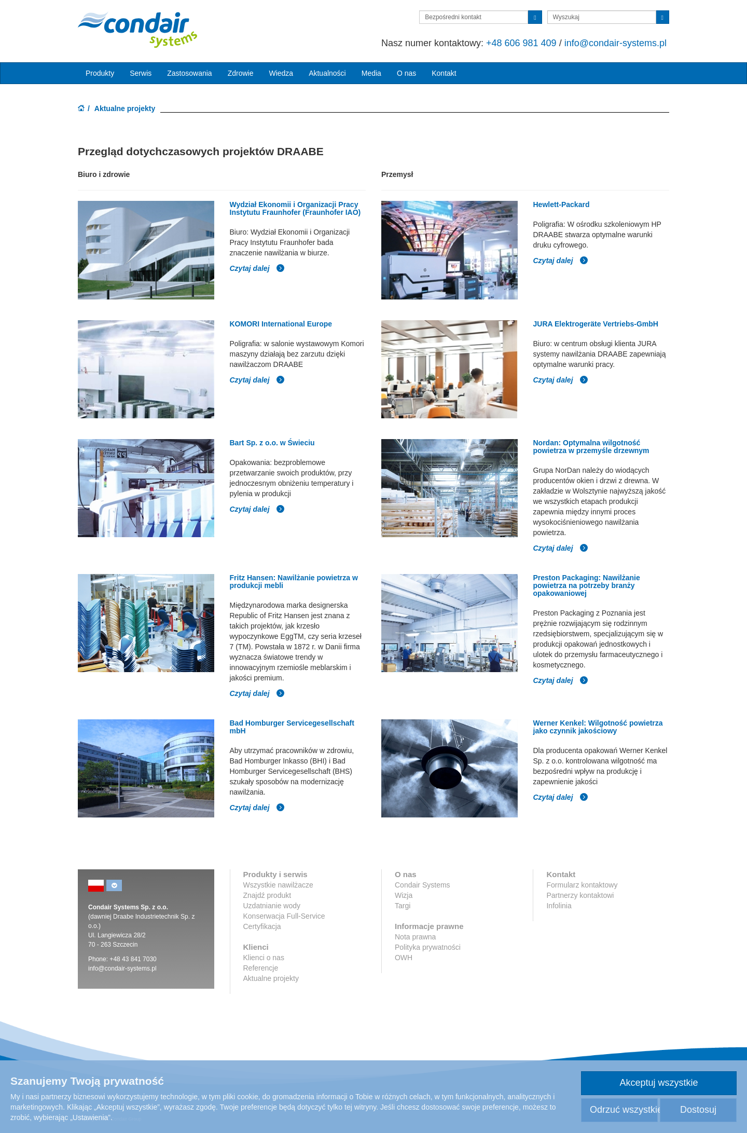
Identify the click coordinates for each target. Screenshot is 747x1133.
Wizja (403, 895)
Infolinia (558, 906)
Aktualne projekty (271, 978)
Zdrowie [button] (241, 73)
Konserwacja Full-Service (284, 916)
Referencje (261, 968)
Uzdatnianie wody (272, 906)
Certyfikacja (262, 926)
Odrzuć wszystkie (624, 1109)
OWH (403, 957)
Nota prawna (415, 937)
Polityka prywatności (428, 947)
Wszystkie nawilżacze (278, 885)
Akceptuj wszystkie (658, 1082)
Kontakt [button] (444, 73)
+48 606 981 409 (521, 43)
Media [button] (371, 73)
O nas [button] (406, 73)
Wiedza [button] (281, 73)
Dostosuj (698, 1109)
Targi (402, 906)
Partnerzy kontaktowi (580, 895)
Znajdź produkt (267, 895)
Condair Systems (422, 885)
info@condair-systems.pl (615, 43)
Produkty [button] (100, 73)
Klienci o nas (263, 957)
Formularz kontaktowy (581, 885)
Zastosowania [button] (189, 73)
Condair (137, 29)
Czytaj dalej (257, 268)
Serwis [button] (140, 73)
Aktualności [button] (327, 73)
